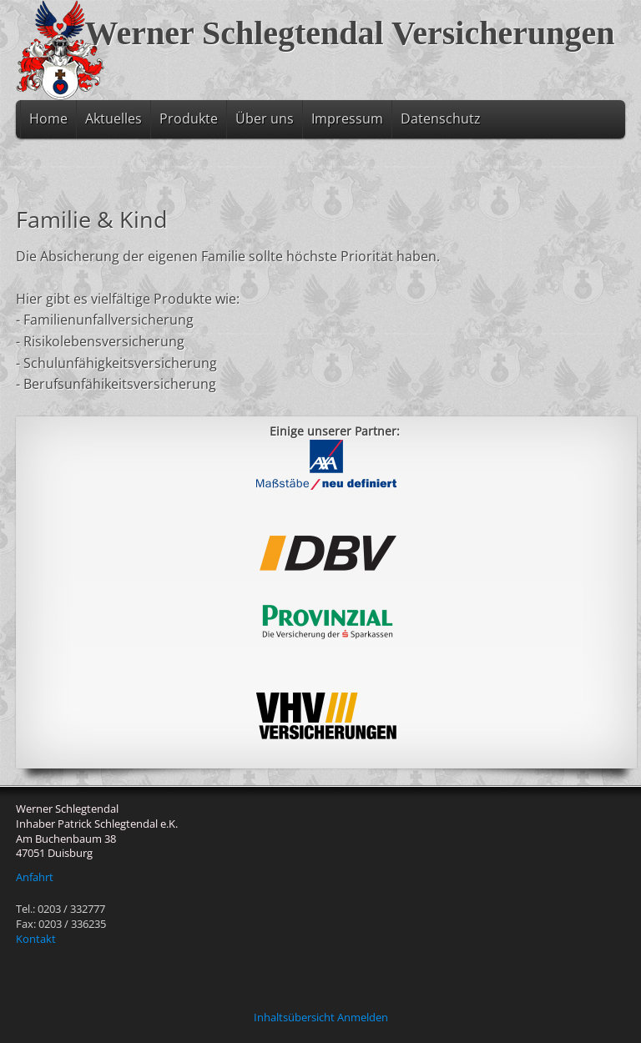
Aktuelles (113, 118)
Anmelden (362, 1017)
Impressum (347, 118)
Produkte (188, 118)
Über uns (264, 118)
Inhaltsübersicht (294, 1017)
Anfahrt (34, 876)
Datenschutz (441, 118)
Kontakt (36, 938)
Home (48, 118)
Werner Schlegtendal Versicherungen (350, 33)
